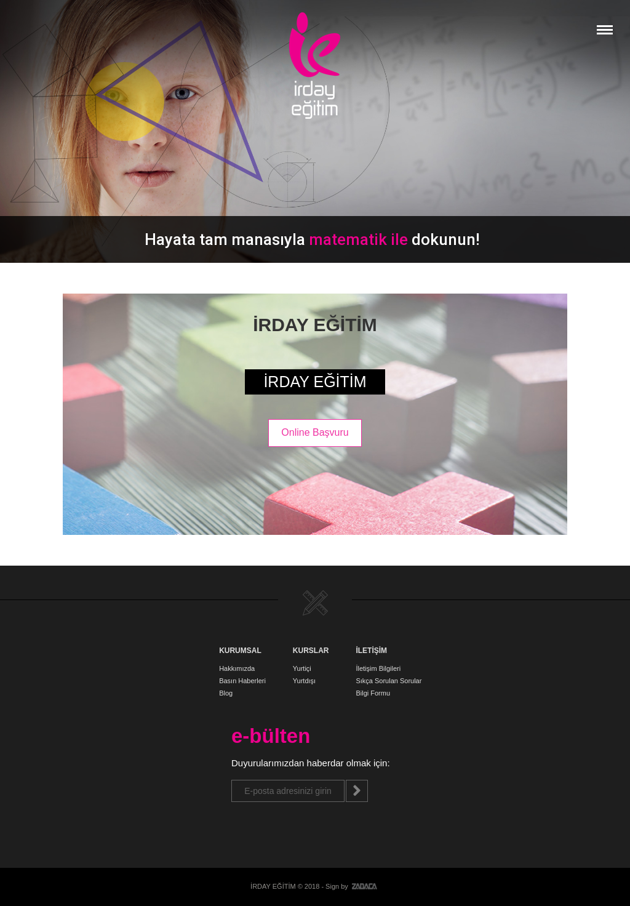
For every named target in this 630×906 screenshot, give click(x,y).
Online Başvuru (314, 432)
